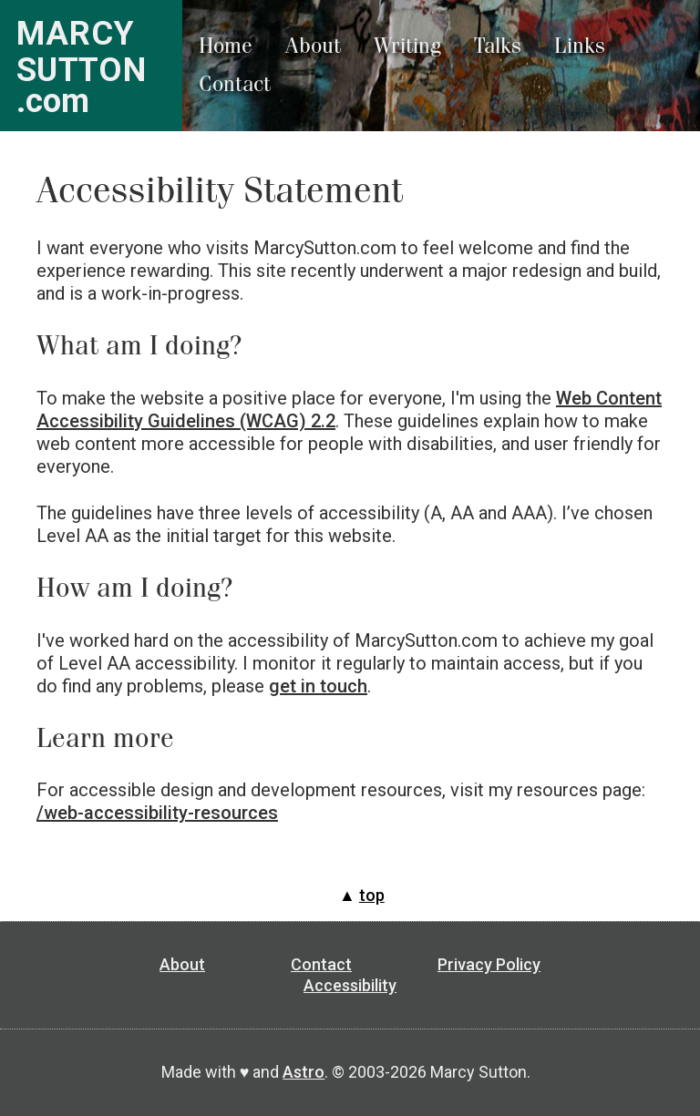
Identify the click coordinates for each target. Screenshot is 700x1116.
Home (225, 46)
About (313, 46)
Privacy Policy (489, 964)
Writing (407, 46)
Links (579, 46)
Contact (235, 84)
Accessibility (350, 985)
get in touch (318, 686)
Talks (497, 46)
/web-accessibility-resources (157, 813)
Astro (303, 1071)
